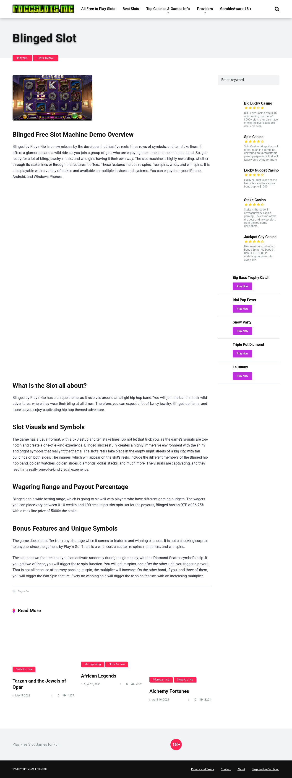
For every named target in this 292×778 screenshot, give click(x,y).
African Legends (98, 676)
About (241, 769)
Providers (205, 9)
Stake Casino (255, 200)
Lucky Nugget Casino (261, 170)
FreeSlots (41, 768)
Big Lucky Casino (258, 103)
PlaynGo (22, 58)
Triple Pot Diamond (248, 344)
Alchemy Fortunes (169, 691)
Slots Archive (46, 58)
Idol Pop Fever (244, 300)
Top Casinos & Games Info (168, 9)
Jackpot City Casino (260, 237)
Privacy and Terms (202, 769)
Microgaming (92, 664)
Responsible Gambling (265, 769)
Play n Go (23, 591)
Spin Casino (253, 137)
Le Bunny (240, 367)
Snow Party (242, 322)
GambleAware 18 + (236, 9)
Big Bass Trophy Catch (251, 277)
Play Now (242, 286)
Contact (226, 769)
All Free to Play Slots (98, 9)
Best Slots (131, 9)
